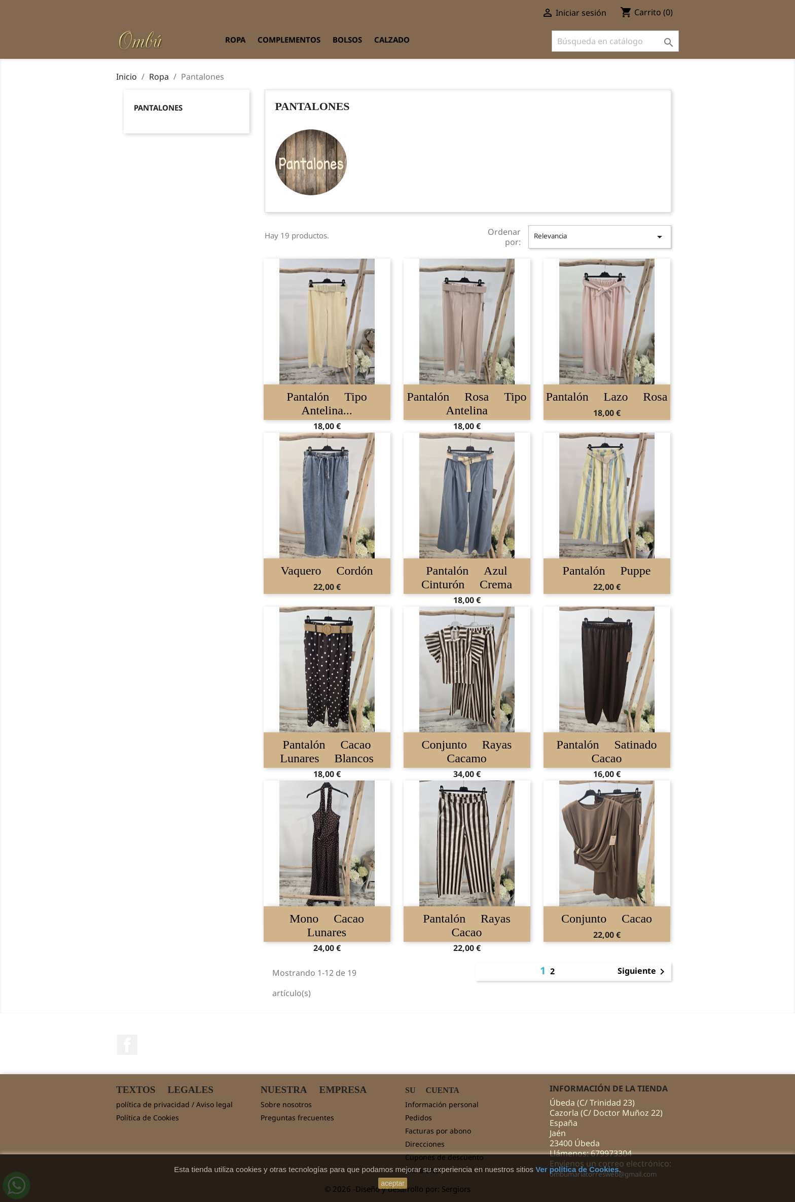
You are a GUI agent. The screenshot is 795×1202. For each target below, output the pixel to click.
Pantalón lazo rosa (607, 397)
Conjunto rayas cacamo (467, 751)
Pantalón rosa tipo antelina (466, 403)
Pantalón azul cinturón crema (466, 577)
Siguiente (643, 972)
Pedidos (418, 1117)
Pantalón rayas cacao (467, 925)
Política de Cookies (147, 1117)
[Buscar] (615, 41)
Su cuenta (432, 1090)
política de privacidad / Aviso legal (174, 1104)
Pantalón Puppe (607, 570)
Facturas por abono (438, 1131)
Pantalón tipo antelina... (326, 403)
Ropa (235, 39)
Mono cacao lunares (327, 925)
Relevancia (600, 237)
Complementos (289, 39)
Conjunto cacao (606, 918)
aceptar (393, 1183)
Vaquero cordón (327, 570)
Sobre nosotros (286, 1104)
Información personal (442, 1104)
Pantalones (158, 107)
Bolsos (347, 39)
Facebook (127, 1045)
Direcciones (425, 1144)
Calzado (392, 39)
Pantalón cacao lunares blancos (327, 751)
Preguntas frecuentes (297, 1117)
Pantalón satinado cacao (607, 751)
